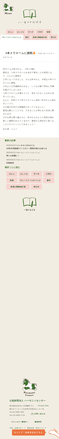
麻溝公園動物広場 (40, 37)
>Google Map (43, 406)
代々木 (30, 32)
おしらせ (20, 32)
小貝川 (40, 32)
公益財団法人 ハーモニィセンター (27, 400)
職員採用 (38, 422)
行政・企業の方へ (16, 428)
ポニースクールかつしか (11, 37)
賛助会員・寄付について (36, 428)
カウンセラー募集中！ (20, 422)
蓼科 (27, 37)
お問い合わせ (38, 414)
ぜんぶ (10, 32)
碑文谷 (53, 37)
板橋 (48, 32)
